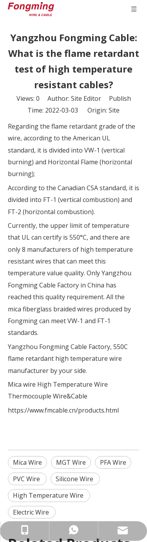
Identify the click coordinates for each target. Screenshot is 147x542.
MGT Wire (71, 462)
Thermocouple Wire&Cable (47, 396)
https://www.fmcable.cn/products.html (63, 410)
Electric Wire (32, 512)
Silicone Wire (75, 479)
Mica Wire (27, 462)
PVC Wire (27, 479)
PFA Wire (113, 462)
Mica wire (22, 384)
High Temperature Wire (72, 384)
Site (114, 110)
